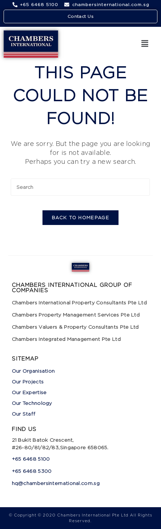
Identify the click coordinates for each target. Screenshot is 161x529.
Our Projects (28, 381)
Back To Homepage (80, 217)
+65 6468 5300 (32, 471)
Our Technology (32, 403)
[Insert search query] (80, 186)
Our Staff (24, 413)
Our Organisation (33, 370)
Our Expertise (29, 392)
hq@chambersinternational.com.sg (56, 483)
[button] (144, 43)
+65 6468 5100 (31, 458)
